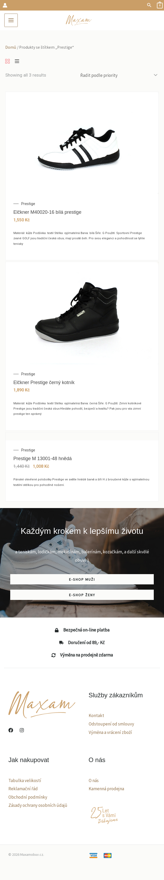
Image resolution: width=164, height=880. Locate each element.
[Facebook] (10, 731)
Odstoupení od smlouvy (111, 725)
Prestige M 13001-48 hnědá (42, 460)
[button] (149, 5)
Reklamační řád (23, 790)
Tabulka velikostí (24, 782)
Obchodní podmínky (27, 798)
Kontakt (96, 717)
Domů (10, 48)
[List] (17, 63)
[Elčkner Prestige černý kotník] (82, 314)
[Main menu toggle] (12, 21)
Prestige (28, 205)
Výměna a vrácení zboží (110, 734)
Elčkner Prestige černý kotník (44, 383)
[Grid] (7, 63)
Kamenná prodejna (106, 790)
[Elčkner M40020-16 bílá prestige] (82, 144)
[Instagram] (21, 731)
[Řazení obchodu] (118, 77)
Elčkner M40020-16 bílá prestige (47, 213)
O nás (94, 782)
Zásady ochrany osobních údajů (37, 807)
